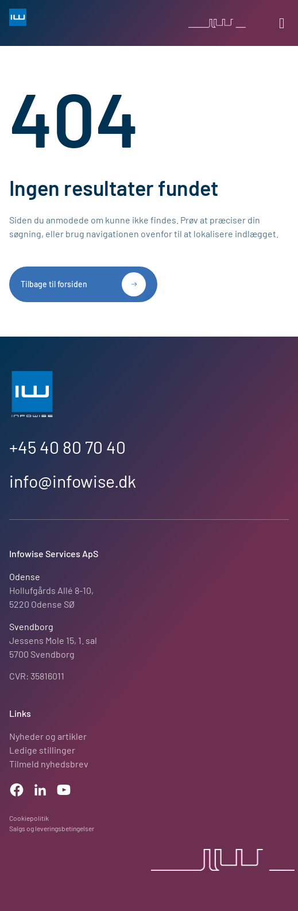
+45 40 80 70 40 (67, 447)
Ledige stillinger (42, 749)
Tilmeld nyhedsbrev (48, 763)
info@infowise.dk (72, 480)
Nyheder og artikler (48, 736)
